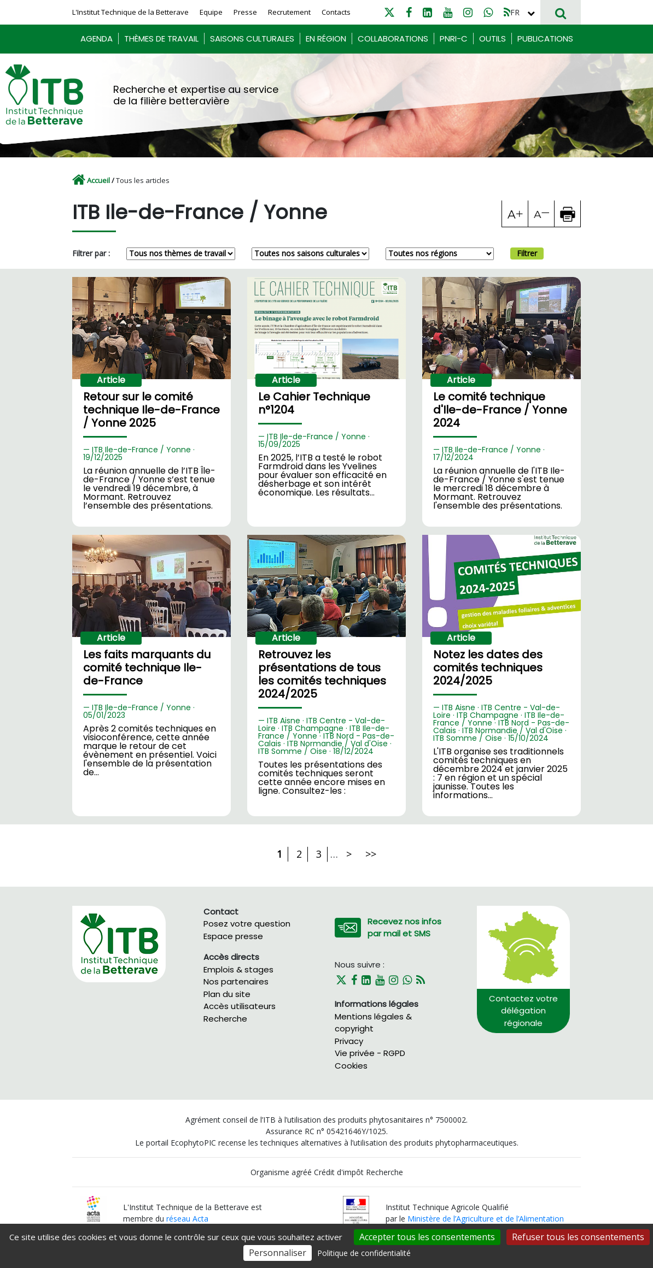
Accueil (98, 180)
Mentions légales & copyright (373, 1023)
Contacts (336, 12)
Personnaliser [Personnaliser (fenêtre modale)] (277, 1253)
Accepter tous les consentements (427, 1237)
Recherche (225, 1018)
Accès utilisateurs (239, 1006)
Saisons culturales (252, 38)
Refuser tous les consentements (578, 1237)
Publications (545, 38)
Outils (492, 38)
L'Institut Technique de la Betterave (130, 12)
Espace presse (233, 936)
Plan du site (226, 994)
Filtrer (527, 253)
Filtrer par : (91, 253)
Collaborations (393, 38)
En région (326, 38)
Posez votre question (246, 923)
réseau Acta (187, 1218)
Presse (245, 12)
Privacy (349, 1041)
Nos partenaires (236, 981)
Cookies (351, 1065)
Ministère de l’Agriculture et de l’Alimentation (485, 1218)
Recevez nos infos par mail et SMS (404, 928)
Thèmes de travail (161, 38)
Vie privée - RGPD (370, 1053)
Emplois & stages (238, 969)
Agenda (96, 38)
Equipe (211, 12)
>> (370, 853)
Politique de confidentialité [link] (364, 1253)
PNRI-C (454, 38)
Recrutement (289, 12)
